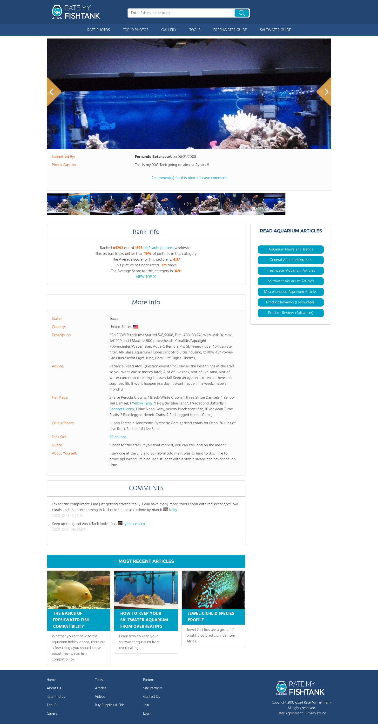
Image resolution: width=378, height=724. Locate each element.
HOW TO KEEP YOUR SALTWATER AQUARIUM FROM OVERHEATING (144, 620)
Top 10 (51, 705)
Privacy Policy (315, 713)
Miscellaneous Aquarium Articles (290, 292)
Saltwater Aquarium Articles (291, 281)
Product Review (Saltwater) (290, 313)
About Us (54, 688)
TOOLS (194, 30)
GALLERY (168, 30)
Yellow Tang (142, 403)
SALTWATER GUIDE (275, 30)
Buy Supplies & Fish (109, 705)
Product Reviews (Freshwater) (291, 302)
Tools (99, 680)
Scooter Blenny (121, 409)
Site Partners (152, 688)
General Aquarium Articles (291, 260)
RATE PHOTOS (98, 30)
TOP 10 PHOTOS (135, 30)
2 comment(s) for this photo (175, 178)
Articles (100, 688)
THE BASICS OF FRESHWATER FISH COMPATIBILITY (71, 620)
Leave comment (213, 178)
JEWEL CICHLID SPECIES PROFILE (211, 616)
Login (147, 714)
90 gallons (117, 437)
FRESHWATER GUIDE (230, 30)
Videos (100, 697)
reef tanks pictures (158, 248)
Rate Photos (56, 697)
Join (146, 705)
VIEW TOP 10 (146, 277)
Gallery (52, 714)
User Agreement (290, 713)
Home (51, 680)
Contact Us (151, 697)
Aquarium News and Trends (291, 249)
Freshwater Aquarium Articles (291, 271)
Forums (148, 680)
